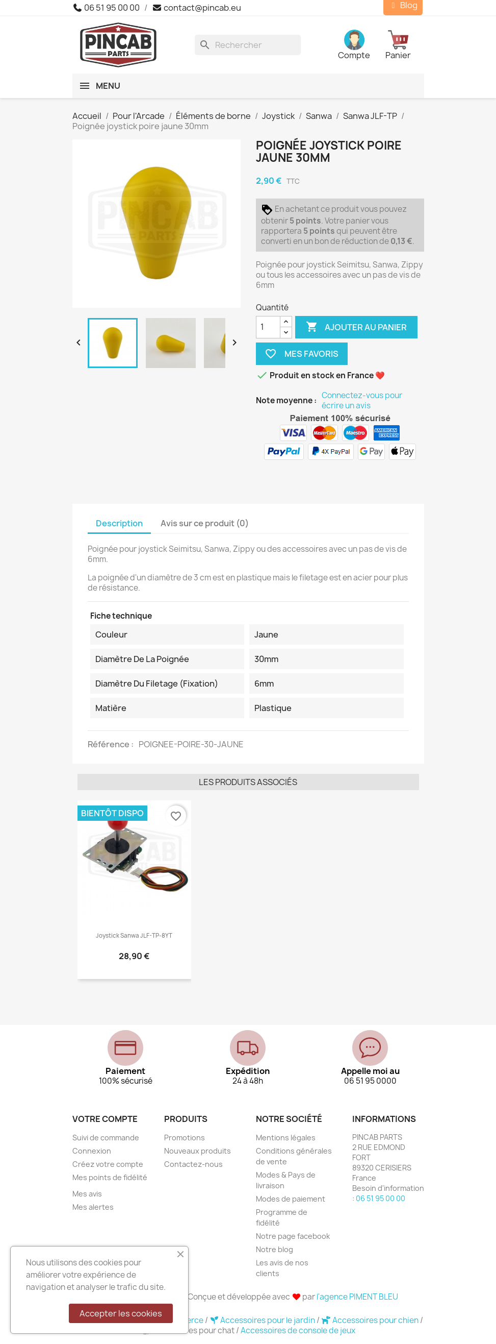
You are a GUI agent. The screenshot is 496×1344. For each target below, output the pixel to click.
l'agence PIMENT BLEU (357, 1296)
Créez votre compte (107, 1164)
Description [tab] (119, 523)
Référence (109, 744)
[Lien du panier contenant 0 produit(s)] (404, 45)
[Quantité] (268, 327)
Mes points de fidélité (109, 1177)
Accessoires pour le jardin (263, 1320)
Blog (402, 5)
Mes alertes (93, 1207)
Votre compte (105, 1119)
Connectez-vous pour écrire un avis (362, 400)
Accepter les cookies (121, 1313)
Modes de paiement (290, 1199)
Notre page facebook (293, 1236)
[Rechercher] (248, 45)
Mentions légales (286, 1137)
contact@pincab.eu (196, 8)
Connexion (91, 1151)
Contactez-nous (193, 1164)
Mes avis (87, 1194)
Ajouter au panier (356, 327)
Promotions (184, 1137)
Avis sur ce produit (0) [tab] (205, 523)
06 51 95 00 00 (106, 8)
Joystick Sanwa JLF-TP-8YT (134, 936)
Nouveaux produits (197, 1151)
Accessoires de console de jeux (298, 1330)
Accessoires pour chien (370, 1320)
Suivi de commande (105, 1137)
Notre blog (274, 1249)
